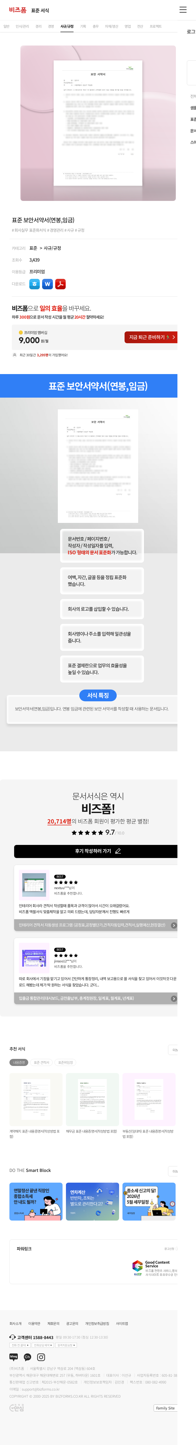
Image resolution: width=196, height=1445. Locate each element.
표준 (33, 248)
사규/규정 (52, 248)
